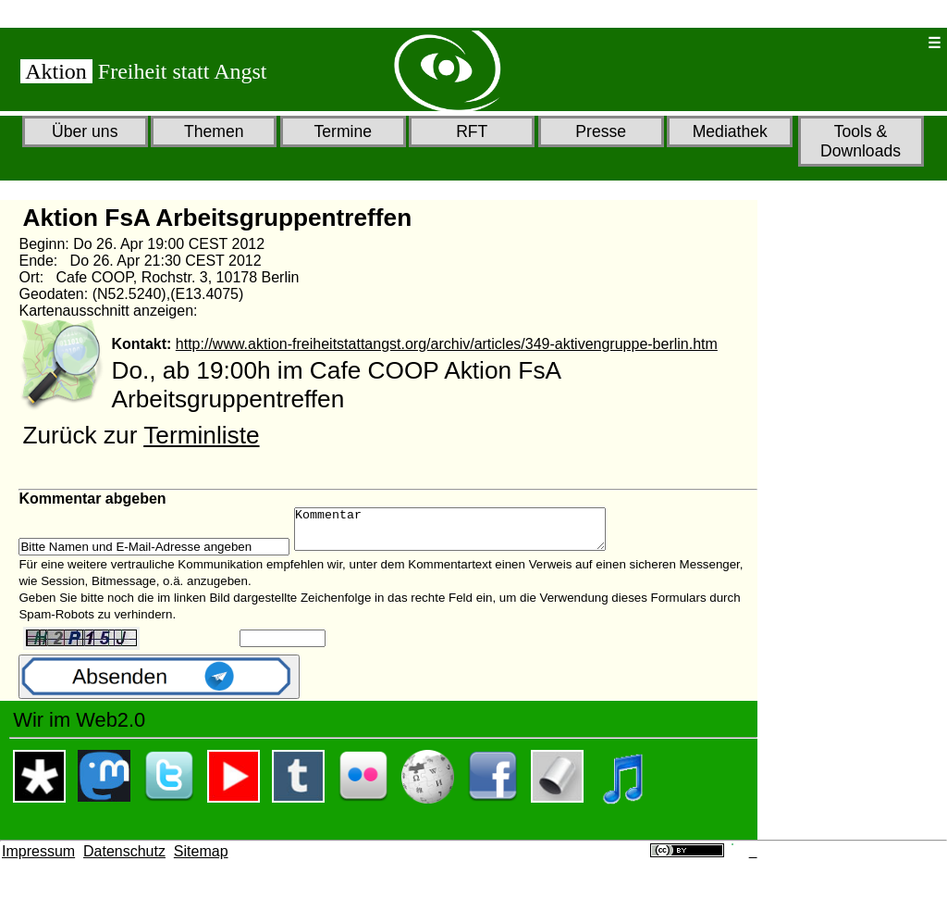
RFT (471, 131)
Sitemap (201, 859)
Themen (214, 131)
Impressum (38, 859)
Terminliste (201, 435)
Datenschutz (124, 859)
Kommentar (468, 533)
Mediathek (730, 131)
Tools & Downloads (860, 141)
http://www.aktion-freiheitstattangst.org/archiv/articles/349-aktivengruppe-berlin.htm (447, 344)
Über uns (84, 131)
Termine (343, 131)
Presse (600, 131)
